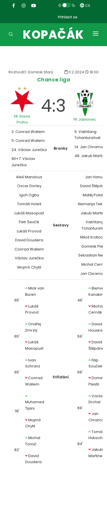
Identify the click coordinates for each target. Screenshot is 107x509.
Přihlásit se (67, 17)
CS (85, 5)
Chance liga (53, 79)
